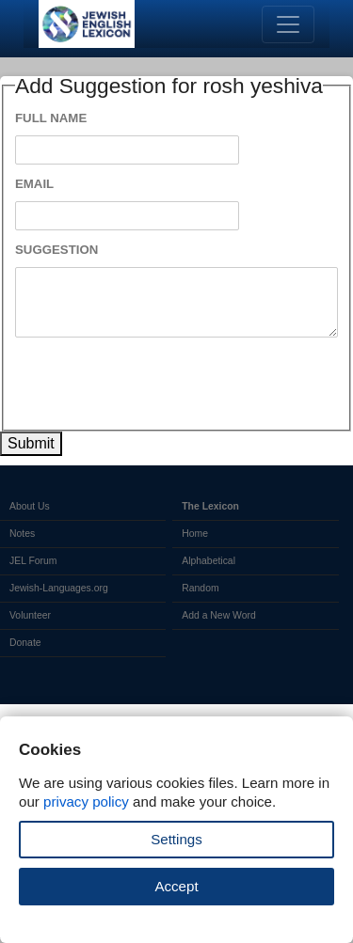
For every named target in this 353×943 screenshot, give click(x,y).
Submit (31, 443)
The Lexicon (210, 506)
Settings (176, 839)
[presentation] (158, 383)
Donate (25, 642)
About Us (29, 506)
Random (200, 588)
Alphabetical (208, 561)
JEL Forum (33, 561)
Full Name (51, 118)
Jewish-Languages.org (58, 588)
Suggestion (56, 250)
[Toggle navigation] (288, 24)
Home (195, 533)
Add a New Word (218, 615)
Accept (176, 886)
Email (34, 184)
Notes (22, 533)
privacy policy (86, 801)
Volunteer (30, 615)
